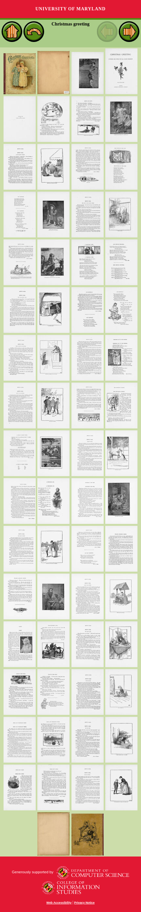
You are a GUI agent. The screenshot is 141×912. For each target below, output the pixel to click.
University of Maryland (70, 8)
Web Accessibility (58, 902)
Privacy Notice (84, 902)
